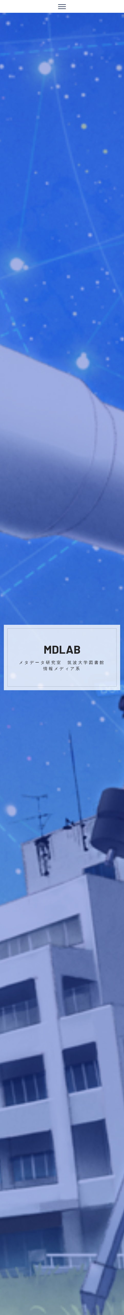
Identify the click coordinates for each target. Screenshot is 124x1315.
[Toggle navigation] (62, 6)
